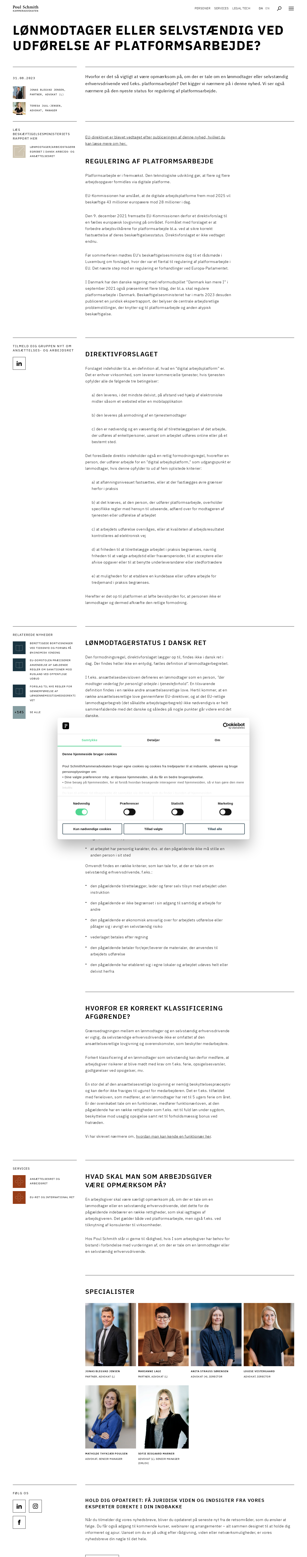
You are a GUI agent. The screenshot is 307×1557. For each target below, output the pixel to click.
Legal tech (241, 8)
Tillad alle (214, 829)
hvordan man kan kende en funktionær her (173, 1137)
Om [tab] (217, 740)
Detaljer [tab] (153, 740)
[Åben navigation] (291, 8)
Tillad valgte (153, 829)
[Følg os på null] (19, 1506)
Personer (202, 8)
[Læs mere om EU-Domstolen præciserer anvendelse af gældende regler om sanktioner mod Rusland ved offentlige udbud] (53, 669)
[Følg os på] (19, 363)
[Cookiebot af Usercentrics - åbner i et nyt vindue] (226, 726)
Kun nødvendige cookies (92, 829)
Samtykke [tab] (89, 740)
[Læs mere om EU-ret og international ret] (53, 1197)
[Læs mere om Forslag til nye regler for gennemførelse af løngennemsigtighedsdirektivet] (53, 694)
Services (221, 8)
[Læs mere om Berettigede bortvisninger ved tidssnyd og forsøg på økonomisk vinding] (53, 648)
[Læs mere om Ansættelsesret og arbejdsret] (53, 1181)
